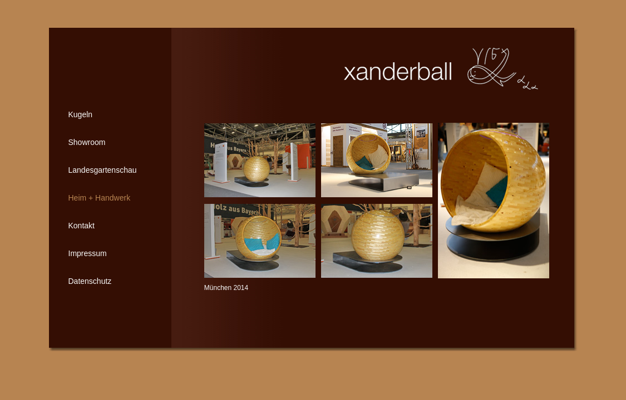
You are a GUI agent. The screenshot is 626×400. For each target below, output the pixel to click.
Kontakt (81, 225)
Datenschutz (90, 281)
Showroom (87, 142)
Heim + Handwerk (99, 197)
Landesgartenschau (102, 170)
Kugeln (80, 114)
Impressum (87, 253)
